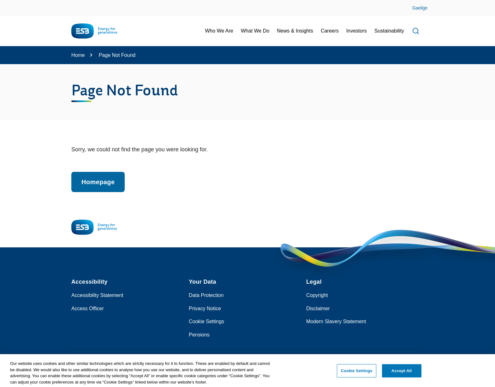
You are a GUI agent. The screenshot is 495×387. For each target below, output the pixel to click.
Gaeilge (419, 7)
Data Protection (206, 295)
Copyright (317, 295)
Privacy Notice (205, 308)
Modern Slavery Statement (336, 321)
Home (78, 55)
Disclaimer (318, 308)
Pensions (199, 334)
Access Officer (87, 308)
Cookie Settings (206, 321)
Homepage (98, 181)
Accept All (401, 372)
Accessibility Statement (97, 295)
